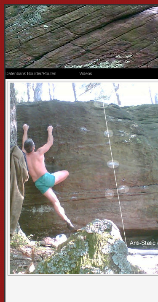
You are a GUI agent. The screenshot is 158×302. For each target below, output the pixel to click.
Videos (85, 73)
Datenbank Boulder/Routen (30, 73)
